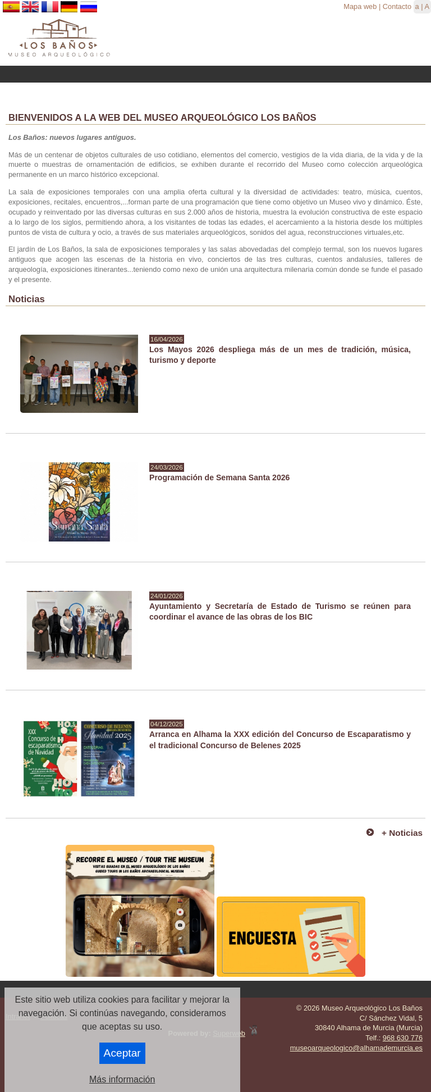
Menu (215, 74)
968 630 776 (403, 1038)
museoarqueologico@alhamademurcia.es (356, 1048)
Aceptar (122, 1053)
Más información (122, 1079)
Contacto (397, 6)
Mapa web (360, 6)
